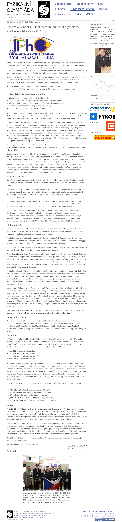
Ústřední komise (63, 14)
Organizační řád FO (103, 511)
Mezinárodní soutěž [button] (82, 8)
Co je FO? (91, 511)
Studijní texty (85, 3)
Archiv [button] (78, 14)
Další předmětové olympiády (89, 515)
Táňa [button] (100, 3)
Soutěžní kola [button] (63, 3)
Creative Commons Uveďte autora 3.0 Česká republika (30, 515)
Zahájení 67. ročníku (96, 99)
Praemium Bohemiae (108, 515)
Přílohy (9, 451)
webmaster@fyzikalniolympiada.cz (24, 517)
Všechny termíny (103, 45)
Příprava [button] (60, 8)
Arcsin (21, 519)
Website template (12, 519)
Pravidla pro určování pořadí (100, 513)
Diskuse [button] (103, 9)
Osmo (89, 13)
